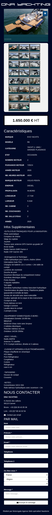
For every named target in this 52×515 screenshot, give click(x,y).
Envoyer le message (26, 503)
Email (7, 442)
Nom (6, 423)
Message (8, 490)
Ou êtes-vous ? (10, 471)
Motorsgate (17, 511)
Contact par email (14, 415)
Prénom (8, 433)
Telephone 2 (9, 461)
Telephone (8, 452)
